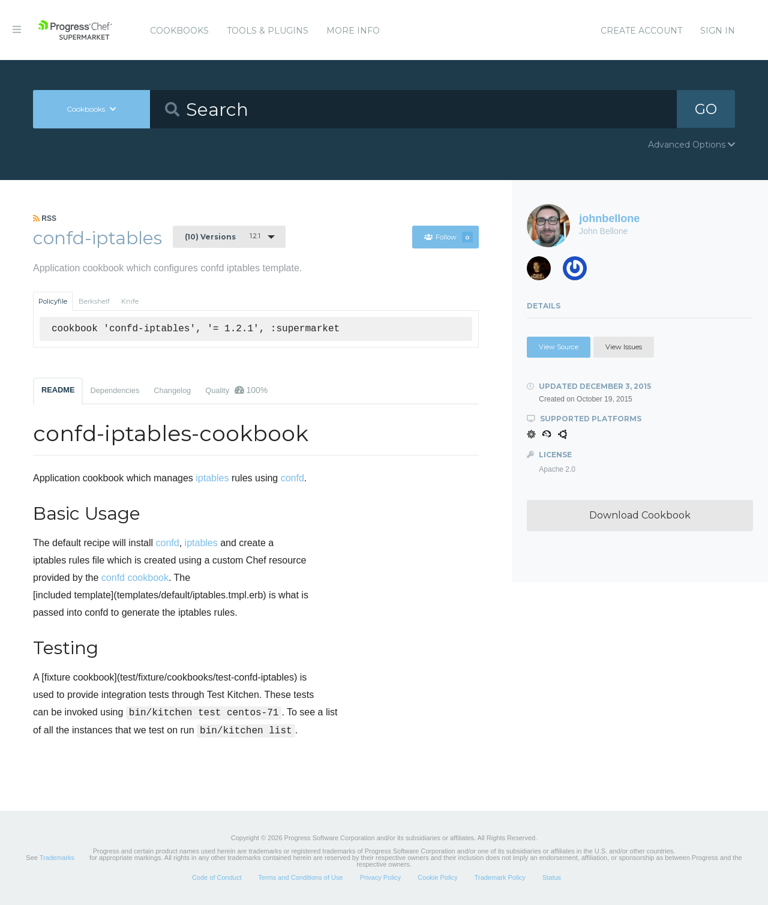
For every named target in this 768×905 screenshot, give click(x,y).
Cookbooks (179, 30)
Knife (130, 301)
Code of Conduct (217, 877)
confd (292, 478)
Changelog (172, 390)
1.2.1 (222, 236)
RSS (44, 218)
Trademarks (57, 857)
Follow (448, 237)
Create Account (641, 30)
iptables (212, 478)
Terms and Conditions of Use (300, 877)
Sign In (717, 30)
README (57, 389)
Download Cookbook (640, 515)
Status (551, 877)
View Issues (623, 347)
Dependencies (114, 390)
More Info (353, 30)
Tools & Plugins (267, 30)
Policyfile (52, 301)
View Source (558, 347)
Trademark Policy (500, 877)
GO (705, 109)
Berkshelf (94, 301)
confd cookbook (135, 578)
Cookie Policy (438, 877)
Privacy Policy (380, 877)
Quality (236, 390)
